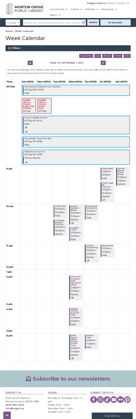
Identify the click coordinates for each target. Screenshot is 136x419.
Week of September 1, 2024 (67, 63)
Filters (16, 48)
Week (118, 56)
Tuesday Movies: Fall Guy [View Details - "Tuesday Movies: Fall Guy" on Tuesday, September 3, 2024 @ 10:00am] (59, 222)
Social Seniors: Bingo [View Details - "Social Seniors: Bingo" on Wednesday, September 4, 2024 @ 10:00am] (75, 208)
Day (127, 56)
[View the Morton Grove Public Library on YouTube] (113, 399)
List (97, 56)
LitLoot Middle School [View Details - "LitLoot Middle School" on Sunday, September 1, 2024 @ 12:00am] (35, 118)
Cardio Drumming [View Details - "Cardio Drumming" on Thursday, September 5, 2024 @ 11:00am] (92, 246)
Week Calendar (24, 31)
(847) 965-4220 (15, 404)
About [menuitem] (53, 15)
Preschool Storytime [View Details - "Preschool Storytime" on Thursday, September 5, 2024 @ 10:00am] (91, 207)
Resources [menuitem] (107, 9)
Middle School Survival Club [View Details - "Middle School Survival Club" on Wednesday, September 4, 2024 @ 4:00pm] (75, 312)
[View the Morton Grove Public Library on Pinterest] (127, 399)
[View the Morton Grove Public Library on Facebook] (93, 399)
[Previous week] (30, 63)
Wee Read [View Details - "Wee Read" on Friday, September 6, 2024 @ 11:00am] (107, 245)
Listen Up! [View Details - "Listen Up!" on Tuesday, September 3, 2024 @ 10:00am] (60, 206)
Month (107, 56)
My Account (115, 22)
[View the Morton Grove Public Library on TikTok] (107, 399)
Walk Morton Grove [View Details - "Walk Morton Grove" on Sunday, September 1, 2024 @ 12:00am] (34, 151)
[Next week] (103, 63)
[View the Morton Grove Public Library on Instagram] (100, 399)
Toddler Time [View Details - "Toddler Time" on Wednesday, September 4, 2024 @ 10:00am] (75, 229)
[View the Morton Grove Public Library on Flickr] (120, 399)
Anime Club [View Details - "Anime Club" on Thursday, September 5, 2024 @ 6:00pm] (89, 336)
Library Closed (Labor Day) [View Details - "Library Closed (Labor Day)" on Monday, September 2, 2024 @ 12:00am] (42, 105)
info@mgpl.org (15, 408)
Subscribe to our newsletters (68, 379)
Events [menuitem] (75, 9)
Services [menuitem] (90, 9)
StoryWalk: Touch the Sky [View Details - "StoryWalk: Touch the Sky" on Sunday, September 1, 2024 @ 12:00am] (37, 138)
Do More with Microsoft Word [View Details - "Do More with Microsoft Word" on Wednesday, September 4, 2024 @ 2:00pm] (76, 282)
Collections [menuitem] (57, 9)
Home (9, 31)
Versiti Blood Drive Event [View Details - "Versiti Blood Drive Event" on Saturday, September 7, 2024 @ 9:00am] (121, 171)
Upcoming (86, 56)
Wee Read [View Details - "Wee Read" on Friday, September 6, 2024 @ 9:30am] (107, 168)
